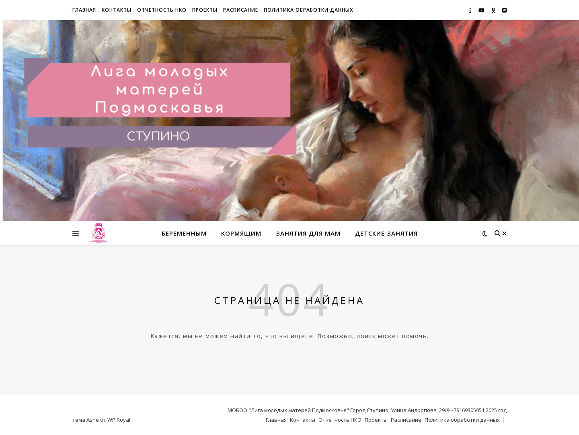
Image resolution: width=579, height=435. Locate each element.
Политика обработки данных (308, 9)
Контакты (116, 9)
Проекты (205, 9)
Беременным (184, 233)
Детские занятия (386, 233)
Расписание (240, 9)
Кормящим (241, 233)
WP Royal (118, 419)
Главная (84, 9)
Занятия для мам (308, 233)
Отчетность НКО (162, 9)
